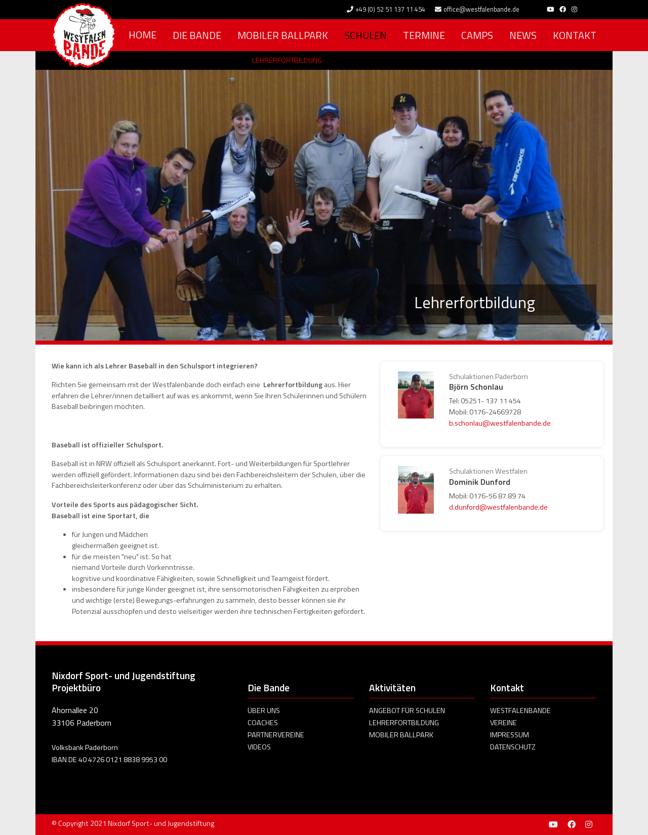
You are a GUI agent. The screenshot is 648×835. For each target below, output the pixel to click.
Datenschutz (513, 747)
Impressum (509, 734)
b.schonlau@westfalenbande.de (500, 423)
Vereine (503, 722)
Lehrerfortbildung (287, 60)
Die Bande (197, 35)
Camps (477, 35)
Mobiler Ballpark (282, 35)
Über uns (264, 710)
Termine (424, 35)
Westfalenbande (520, 710)
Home (142, 35)
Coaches (263, 722)
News (523, 35)
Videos (259, 747)
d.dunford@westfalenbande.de (498, 507)
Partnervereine (276, 734)
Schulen (365, 35)
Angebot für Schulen (407, 710)
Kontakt (574, 35)
